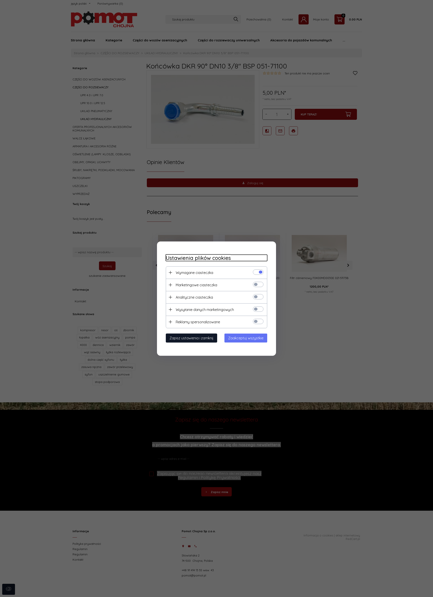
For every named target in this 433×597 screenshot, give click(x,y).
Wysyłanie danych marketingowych (205, 309)
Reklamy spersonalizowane (198, 322)
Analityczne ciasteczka (194, 297)
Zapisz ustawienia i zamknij (191, 338)
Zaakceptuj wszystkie (245, 338)
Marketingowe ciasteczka (196, 285)
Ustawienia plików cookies (198, 258)
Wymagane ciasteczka (194, 272)
